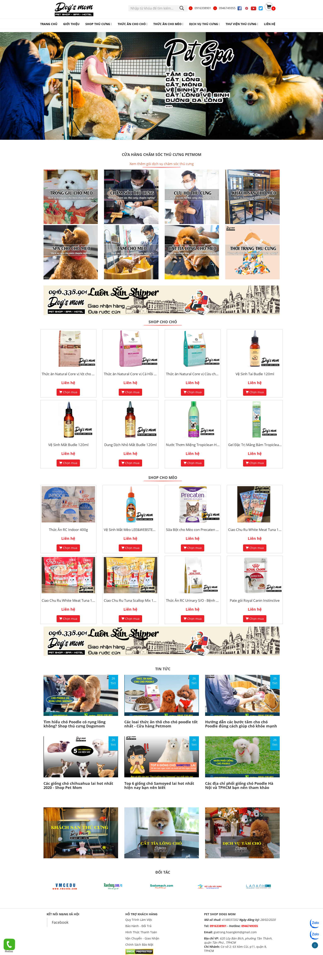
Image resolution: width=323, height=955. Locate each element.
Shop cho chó (163, 321)
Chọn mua (68, 392)
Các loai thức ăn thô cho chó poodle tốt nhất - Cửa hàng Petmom (161, 723)
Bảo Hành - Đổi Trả (138, 926)
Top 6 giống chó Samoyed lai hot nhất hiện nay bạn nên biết (159, 785)
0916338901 (200, 8)
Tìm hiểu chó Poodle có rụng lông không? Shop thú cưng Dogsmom (74, 723)
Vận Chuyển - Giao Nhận (142, 938)
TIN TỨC (162, 668)
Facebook (60, 922)
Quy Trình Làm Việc (138, 920)
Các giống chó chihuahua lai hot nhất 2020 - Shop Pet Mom (78, 785)
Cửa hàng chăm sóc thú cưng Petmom (161, 154)
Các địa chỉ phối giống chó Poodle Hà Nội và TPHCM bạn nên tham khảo (239, 785)
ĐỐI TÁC (162, 872)
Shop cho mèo (162, 477)
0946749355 (224, 8)
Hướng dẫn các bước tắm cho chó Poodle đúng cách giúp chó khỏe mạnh (241, 723)
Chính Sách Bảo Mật (139, 945)
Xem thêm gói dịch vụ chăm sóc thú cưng (161, 164)
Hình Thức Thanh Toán (141, 932)
